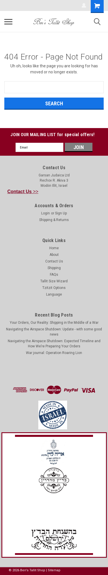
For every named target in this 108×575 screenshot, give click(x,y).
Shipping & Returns (54, 220)
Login (45, 213)
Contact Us (54, 261)
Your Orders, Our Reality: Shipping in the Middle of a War (54, 323)
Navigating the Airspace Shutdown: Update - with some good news (54, 331)
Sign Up (61, 213)
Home (54, 248)
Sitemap (54, 570)
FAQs (54, 275)
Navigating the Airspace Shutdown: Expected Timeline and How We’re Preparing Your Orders (54, 343)
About (54, 255)
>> (23, 191)
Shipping (54, 268)
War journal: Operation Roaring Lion (54, 353)
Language (54, 294)
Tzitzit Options (54, 288)
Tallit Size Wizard (54, 281)
